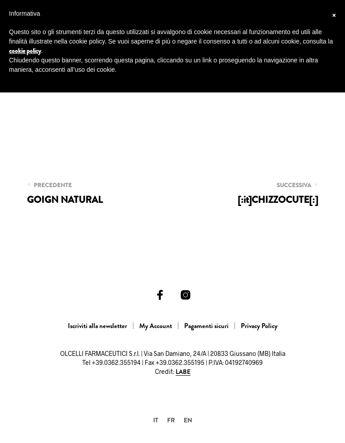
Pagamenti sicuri (206, 326)
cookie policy (25, 50)
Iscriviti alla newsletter (97, 326)
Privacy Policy (259, 326)
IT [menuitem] (155, 420)
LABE (183, 372)
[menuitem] (156, 420)
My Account (155, 326)
